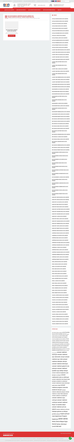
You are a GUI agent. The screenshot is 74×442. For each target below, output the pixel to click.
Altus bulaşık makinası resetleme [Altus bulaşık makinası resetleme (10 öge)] (57, 332)
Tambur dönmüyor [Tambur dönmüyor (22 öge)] (61, 424)
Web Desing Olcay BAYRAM (66, 433)
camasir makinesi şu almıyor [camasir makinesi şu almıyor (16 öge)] (62, 409)
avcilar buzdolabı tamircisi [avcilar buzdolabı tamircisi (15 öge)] (60, 334)
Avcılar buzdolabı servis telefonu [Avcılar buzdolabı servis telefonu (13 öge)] (61, 337)
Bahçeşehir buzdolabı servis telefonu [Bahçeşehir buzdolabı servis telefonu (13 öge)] (62, 344)
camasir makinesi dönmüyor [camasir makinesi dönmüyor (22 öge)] (60, 363)
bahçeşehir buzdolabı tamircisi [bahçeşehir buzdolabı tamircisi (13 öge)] (58, 345)
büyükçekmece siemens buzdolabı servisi (11, 30)
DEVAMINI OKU (12, 35)
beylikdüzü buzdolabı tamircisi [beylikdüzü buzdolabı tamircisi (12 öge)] (57, 350)
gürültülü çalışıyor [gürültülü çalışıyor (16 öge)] (56, 414)
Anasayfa (6, 18)
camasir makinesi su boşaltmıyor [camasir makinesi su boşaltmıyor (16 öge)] (59, 395)
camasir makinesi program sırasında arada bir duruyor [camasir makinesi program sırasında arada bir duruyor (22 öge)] (60, 387)
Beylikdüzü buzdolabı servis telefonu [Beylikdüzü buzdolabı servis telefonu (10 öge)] (64, 348)
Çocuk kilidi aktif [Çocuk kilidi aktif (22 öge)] (56, 426)
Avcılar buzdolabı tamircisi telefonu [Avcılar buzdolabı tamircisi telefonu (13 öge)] (59, 338)
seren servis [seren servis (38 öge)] (63, 419)
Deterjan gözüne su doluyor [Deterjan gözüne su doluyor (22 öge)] (60, 411)
